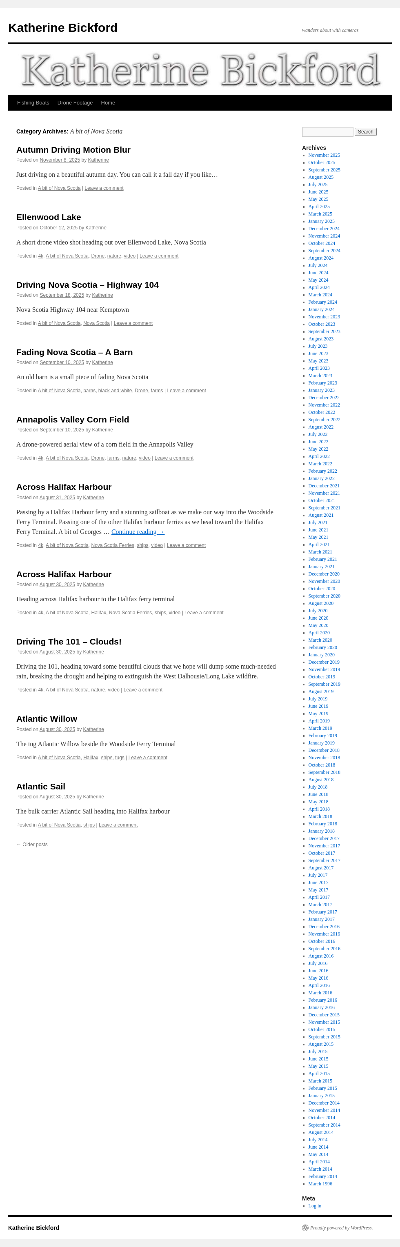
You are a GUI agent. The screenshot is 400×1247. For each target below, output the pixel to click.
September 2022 (324, 419)
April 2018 (319, 809)
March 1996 (320, 1184)
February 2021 (323, 559)
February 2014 (323, 1176)
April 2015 (319, 1073)
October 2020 (322, 588)
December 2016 (324, 926)
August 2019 (321, 691)
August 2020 (321, 603)
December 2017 (324, 838)
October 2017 (322, 853)
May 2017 (319, 890)
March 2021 (320, 552)
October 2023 (322, 324)
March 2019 (320, 728)
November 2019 (324, 669)
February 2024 (323, 302)
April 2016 (319, 985)
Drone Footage (75, 103)
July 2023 (318, 346)
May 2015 (319, 1066)
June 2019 (319, 706)
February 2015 (323, 1088)
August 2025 (321, 177)
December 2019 (324, 662)
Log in (315, 1206)
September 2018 (324, 772)
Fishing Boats (33, 103)
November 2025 (324, 155)
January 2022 (322, 478)
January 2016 (322, 1007)
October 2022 (322, 412)
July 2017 (318, 875)
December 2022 (324, 397)
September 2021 (324, 508)
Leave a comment (103, 188)
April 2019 (319, 721)
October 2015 (322, 1029)
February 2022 (323, 471)
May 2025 (319, 199)
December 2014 (324, 1103)
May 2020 (319, 625)
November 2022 (324, 405)
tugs (119, 757)
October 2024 (322, 243)
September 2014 (324, 1125)
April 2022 (319, 456)
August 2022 (321, 427)
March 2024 (320, 295)
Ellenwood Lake (48, 217)
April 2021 (319, 544)
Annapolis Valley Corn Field (72, 419)
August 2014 (321, 1132)
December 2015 (324, 1015)
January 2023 (322, 390)
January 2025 (322, 221)
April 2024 (319, 287)
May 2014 (319, 1154)
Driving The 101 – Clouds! (69, 641)
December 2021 (324, 486)
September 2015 (324, 1037)
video (130, 256)
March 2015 (320, 1081)
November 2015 (324, 1022)
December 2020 (324, 574)
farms (157, 390)
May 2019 (319, 713)
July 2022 (318, 434)
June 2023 (319, 353)
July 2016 (318, 963)
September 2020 (324, 596)
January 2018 (322, 831)
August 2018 (321, 779)
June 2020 (319, 618)
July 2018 (318, 787)
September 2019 (324, 684)
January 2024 (322, 309)
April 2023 (319, 368)
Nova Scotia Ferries (112, 545)
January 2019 (322, 743)
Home (108, 103)
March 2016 (320, 993)
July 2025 (318, 184)
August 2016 (321, 956)
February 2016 (323, 1000)
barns (89, 390)
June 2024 (319, 273)
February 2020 (323, 647)
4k (40, 256)
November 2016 (324, 934)
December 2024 (324, 228)
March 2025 (320, 214)
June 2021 (319, 530)
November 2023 (324, 317)
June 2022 (319, 442)
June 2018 (319, 794)
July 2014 (318, 1140)
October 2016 (322, 941)
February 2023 (323, 383)
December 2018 (324, 750)
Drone (98, 256)
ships (143, 545)
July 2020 (318, 610)
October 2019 (322, 677)
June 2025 (319, 192)
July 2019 (318, 699)
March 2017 (320, 904)
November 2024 (324, 236)
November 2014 (324, 1110)
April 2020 (319, 633)
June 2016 (319, 971)
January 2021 (322, 566)
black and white (115, 390)
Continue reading (138, 531)
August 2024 (321, 258)
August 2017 (321, 868)
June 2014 (319, 1147)
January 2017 (322, 919)
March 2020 (320, 640)
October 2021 (322, 500)
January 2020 (322, 655)
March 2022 (320, 464)
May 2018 (319, 802)
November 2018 (324, 757)
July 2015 (318, 1051)
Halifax (99, 613)
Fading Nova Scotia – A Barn (74, 352)
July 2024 (318, 265)
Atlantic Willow (46, 718)
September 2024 (324, 250)
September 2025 (324, 170)
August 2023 (321, 339)
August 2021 (321, 515)
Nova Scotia (96, 323)
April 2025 (319, 206)
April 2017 (319, 897)
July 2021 (318, 522)
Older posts (32, 844)
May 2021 (319, 537)
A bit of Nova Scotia (59, 188)
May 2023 (319, 361)
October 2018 (322, 765)
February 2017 (323, 912)
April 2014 (319, 1162)
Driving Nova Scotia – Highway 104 (87, 284)
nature (114, 256)
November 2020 (324, 581)
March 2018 (320, 816)
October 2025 (322, 162)
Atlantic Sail (40, 786)
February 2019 (323, 735)
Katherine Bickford (63, 27)
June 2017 (319, 882)
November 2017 (324, 846)
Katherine (98, 160)
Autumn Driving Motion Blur (73, 149)
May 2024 (319, 280)
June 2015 (319, 1059)
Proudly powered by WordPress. (341, 1228)
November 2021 (324, 493)
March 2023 (320, 375)
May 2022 (319, 449)
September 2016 (324, 948)
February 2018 (323, 824)
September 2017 (324, 860)
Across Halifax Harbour (63, 486)
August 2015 (321, 1044)
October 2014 (322, 1117)
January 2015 (322, 1095)
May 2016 (319, 978)
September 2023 (324, 331)
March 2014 (320, 1169)
